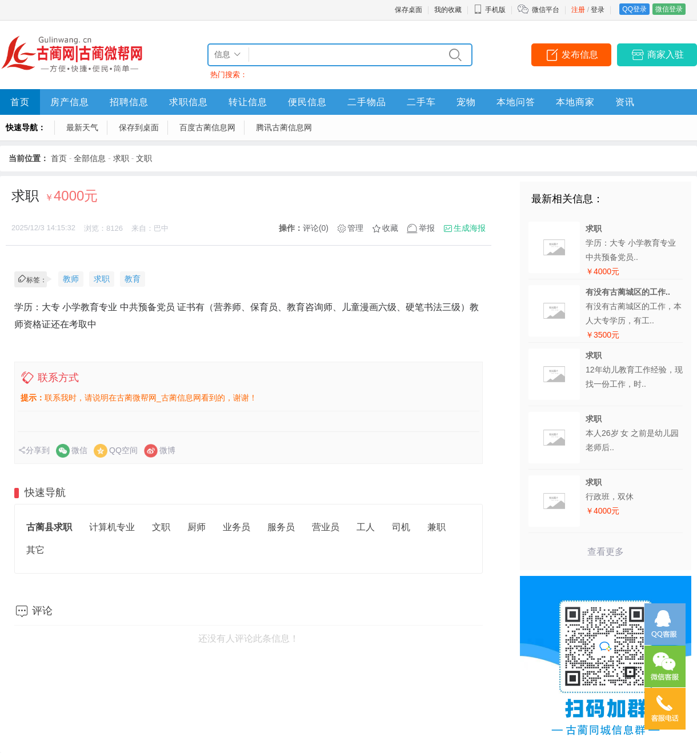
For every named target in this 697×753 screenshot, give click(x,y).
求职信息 (188, 102)
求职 (121, 158)
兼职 (436, 527)
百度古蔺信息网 (207, 127)
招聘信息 (129, 102)
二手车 (421, 102)
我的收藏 (448, 10)
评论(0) (316, 228)
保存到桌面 (139, 127)
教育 (133, 278)
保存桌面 (408, 10)
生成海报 (470, 228)
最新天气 (82, 127)
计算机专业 (112, 527)
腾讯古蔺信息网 (284, 127)
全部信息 (90, 158)
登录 (597, 10)
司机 (401, 527)
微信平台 (545, 10)
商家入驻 (665, 54)
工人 (365, 527)
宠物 (466, 102)
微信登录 (669, 9)
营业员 (325, 527)
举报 (427, 228)
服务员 (281, 527)
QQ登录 (634, 9)
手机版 (490, 10)
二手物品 (366, 102)
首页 (20, 102)
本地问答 (515, 102)
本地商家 (575, 102)
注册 (578, 10)
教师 (71, 278)
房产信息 (69, 102)
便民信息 (307, 102)
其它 (35, 550)
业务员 (236, 527)
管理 (355, 228)
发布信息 (580, 54)
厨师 (196, 527)
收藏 (390, 228)
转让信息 (248, 102)
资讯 (625, 102)
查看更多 (605, 551)
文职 (144, 158)
